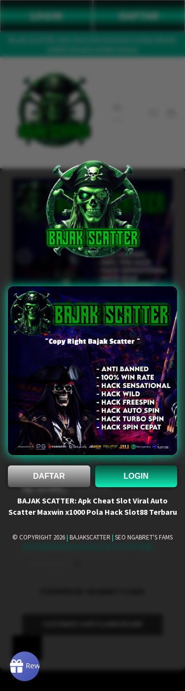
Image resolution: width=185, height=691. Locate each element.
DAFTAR (49, 476)
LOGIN (135, 476)
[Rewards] (24, 666)
